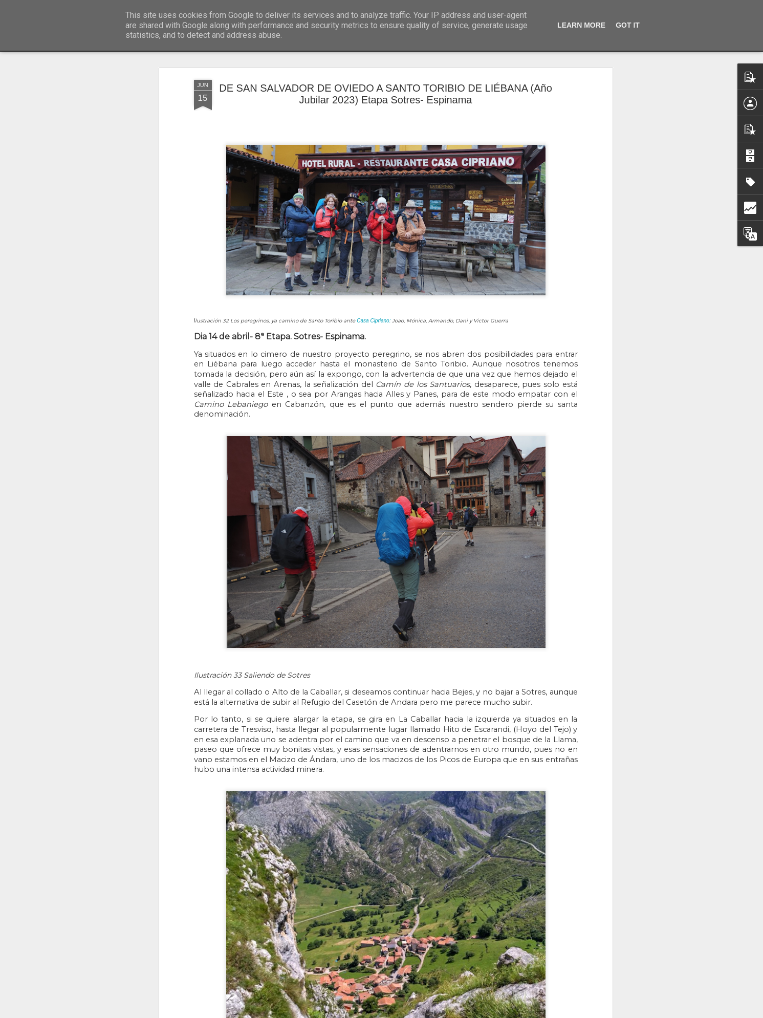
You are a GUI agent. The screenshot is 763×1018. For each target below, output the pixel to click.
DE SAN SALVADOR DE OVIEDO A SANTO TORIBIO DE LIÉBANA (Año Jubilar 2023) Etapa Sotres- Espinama (385, 83)
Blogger (421, 1012)
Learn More (581, 25)
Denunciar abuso (455, 1012)
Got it (628, 25)
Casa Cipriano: (373, 310)
